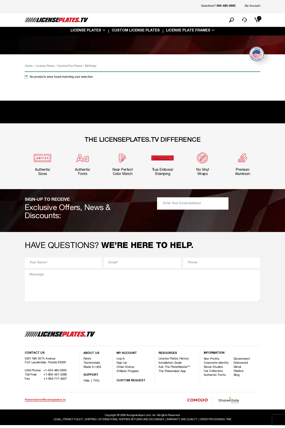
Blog (237, 378)
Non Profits (212, 361)
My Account (252, 6)
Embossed (241, 366)
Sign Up (122, 365)
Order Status (126, 369)
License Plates (86, 31)
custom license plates (136, 31)
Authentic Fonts (215, 378)
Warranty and (184, 422)
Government (243, 361)
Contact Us (35, 356)
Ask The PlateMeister (174, 369)
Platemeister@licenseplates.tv (45, 402)
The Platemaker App (173, 374)
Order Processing (220, 422)
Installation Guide (171, 365)
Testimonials (92, 365)
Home (29, 67)
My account (127, 356)
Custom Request (132, 383)
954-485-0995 (225, 6)
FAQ (96, 383)
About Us (91, 356)
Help (86, 383)
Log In (121, 361)
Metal (238, 370)
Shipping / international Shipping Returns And (124, 422)
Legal (52, 422)
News (87, 361)
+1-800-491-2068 (55, 378)
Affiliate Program (129, 374)
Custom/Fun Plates (72, 67)
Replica (239, 374)
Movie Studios (214, 370)
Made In (92, 369)
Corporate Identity (217, 366)
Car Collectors (214, 374)
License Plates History (174, 361)
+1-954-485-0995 (55, 374)
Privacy (69, 422)
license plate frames (188, 31)
